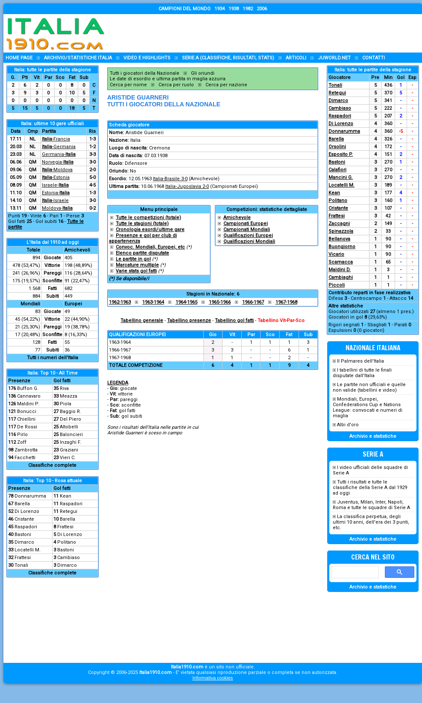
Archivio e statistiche (372, 436)
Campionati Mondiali (246, 229)
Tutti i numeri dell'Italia (52, 357)
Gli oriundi (202, 73)
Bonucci (26, 411)
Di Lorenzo (27, 511)
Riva (64, 388)
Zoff (21, 442)
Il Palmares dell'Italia (360, 361)
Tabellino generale (141, 320)
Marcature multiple (137, 265)
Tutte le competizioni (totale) (148, 217)
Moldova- (57, 208)
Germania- (59, 154)
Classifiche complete (52, 465)
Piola (65, 404)
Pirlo (22, 434)
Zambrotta (26, 450)
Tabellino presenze (189, 320)
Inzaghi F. (70, 442)
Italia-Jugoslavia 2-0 (187, 186)
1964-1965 (186, 302)
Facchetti (25, 457)
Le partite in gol (133, 259)
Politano (66, 542)
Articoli (296, 58)
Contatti (373, 58)
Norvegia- (57, 162)
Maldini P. (28, 404)
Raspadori (71, 504)
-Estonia (56, 177)
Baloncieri (71, 434)
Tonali (21, 565)
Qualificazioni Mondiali (249, 241)
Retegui (68, 511)
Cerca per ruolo (176, 85)
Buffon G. (27, 388)
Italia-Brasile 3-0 (170, 179)
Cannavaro (29, 396)
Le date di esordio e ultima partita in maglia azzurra (168, 79)
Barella (22, 504)
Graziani (69, 450)
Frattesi (65, 527)
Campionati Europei (245, 223)
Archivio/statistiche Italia (78, 58)
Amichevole (237, 217)
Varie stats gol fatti (136, 271)
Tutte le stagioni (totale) (142, 223)
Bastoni (23, 534)
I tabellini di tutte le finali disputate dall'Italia (362, 372)
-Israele (55, 200)
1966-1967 (253, 302)
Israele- (55, 185)
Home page (19, 58)
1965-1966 (220, 302)
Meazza (68, 396)
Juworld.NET (334, 58)
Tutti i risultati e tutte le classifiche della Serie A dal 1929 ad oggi (370, 487)
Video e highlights (146, 58)
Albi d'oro (348, 425)
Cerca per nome (128, 85)
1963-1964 (153, 302)
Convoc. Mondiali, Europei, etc (150, 247)
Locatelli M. (28, 550)
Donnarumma (30, 496)
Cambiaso (68, 557)
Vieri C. (68, 457)
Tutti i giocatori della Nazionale (144, 73)
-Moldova (57, 170)
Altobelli (69, 427)
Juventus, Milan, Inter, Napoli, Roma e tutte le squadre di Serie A (371, 504)
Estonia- (56, 193)
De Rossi (27, 427)
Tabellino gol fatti (234, 320)
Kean (65, 496)
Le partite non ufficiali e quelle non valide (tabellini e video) (369, 387)
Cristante (24, 519)
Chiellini (26, 419)
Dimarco (24, 542)
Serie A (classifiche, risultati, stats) (228, 58)
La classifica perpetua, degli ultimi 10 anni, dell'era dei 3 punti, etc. (371, 522)
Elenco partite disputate (142, 253)
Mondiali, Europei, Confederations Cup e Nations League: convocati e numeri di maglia (367, 407)
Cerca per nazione (226, 85)
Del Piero (70, 419)
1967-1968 (286, 302)
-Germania (59, 146)
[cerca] (354, 572)
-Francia (56, 139)
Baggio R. (70, 411)
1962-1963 (120, 302)
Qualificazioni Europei (248, 235)
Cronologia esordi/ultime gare (150, 229)
